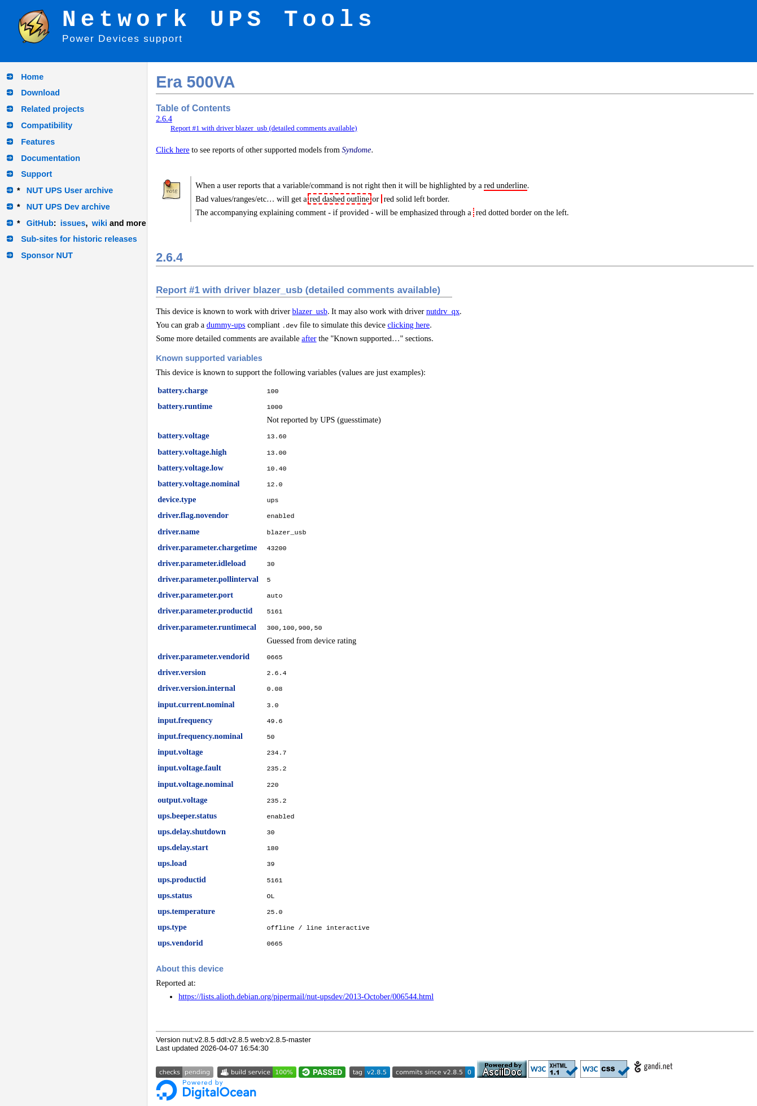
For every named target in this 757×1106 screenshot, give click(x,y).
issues (73, 223)
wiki (99, 223)
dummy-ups (226, 324)
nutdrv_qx (443, 311)
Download (40, 92)
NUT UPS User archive (70, 190)
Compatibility (46, 125)
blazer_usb (309, 311)
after (308, 338)
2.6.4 (164, 118)
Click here (173, 149)
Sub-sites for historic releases (79, 238)
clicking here (408, 324)
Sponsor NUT (47, 255)
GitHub (40, 223)
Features (38, 141)
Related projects (52, 109)
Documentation (50, 158)
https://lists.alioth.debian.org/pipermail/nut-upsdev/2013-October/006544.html (306, 996)
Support (36, 173)
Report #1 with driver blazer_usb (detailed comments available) (263, 128)
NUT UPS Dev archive (68, 206)
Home (32, 76)
